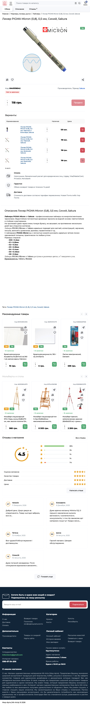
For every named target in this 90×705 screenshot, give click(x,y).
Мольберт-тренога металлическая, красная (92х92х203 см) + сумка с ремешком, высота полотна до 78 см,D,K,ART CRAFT (73, 419)
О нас (4, 619)
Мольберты (73, 622)
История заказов (53, 639)
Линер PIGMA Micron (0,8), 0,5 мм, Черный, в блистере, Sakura (27, 129)
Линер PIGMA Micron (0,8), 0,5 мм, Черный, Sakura (26, 140)
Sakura (46, 307)
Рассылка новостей (76, 635)
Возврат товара (30, 618)
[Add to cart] (82, 129)
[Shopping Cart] (85, 3)
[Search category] (76, 3)
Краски (49, 619)
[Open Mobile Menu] (10, 3)
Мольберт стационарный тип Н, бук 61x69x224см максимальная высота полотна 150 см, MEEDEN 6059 (45, 419)
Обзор (7, 9)
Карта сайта (29, 638)
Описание (19, 9)
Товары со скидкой (32, 635)
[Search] (79, 3)
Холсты (71, 618)
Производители (9, 636)
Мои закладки (52, 642)
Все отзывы (81, 438)
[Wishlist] (25, 333)
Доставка (6, 622)
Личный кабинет (53, 636)
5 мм (34, 307)
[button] (81, 314)
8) (29, 307)
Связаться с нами (75, 638)
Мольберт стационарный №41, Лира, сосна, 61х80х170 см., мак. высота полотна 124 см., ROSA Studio (15, 419)
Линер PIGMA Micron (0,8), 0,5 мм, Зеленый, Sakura (26, 150)
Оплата (5, 625)
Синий (40, 307)
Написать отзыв (76, 490)
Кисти (48, 622)
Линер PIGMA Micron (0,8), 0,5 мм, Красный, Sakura (26, 160)
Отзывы (33, 9)
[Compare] (25, 327)
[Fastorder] (83, 327)
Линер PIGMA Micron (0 (17, 307)
